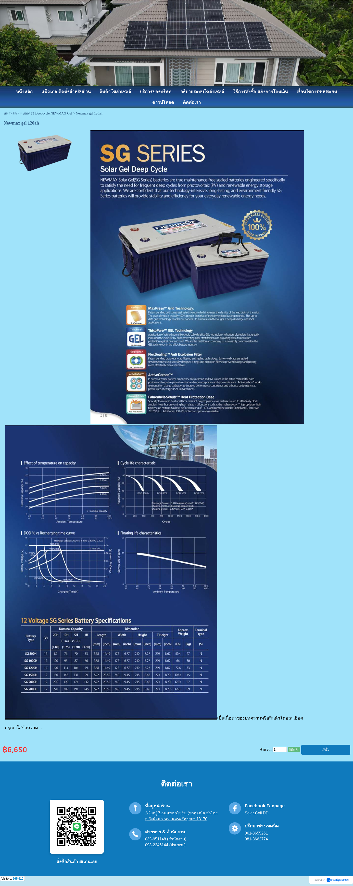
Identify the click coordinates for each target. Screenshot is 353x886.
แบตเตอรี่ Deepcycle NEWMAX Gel (46, 113)
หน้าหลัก (10, 113)
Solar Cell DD (256, 813)
